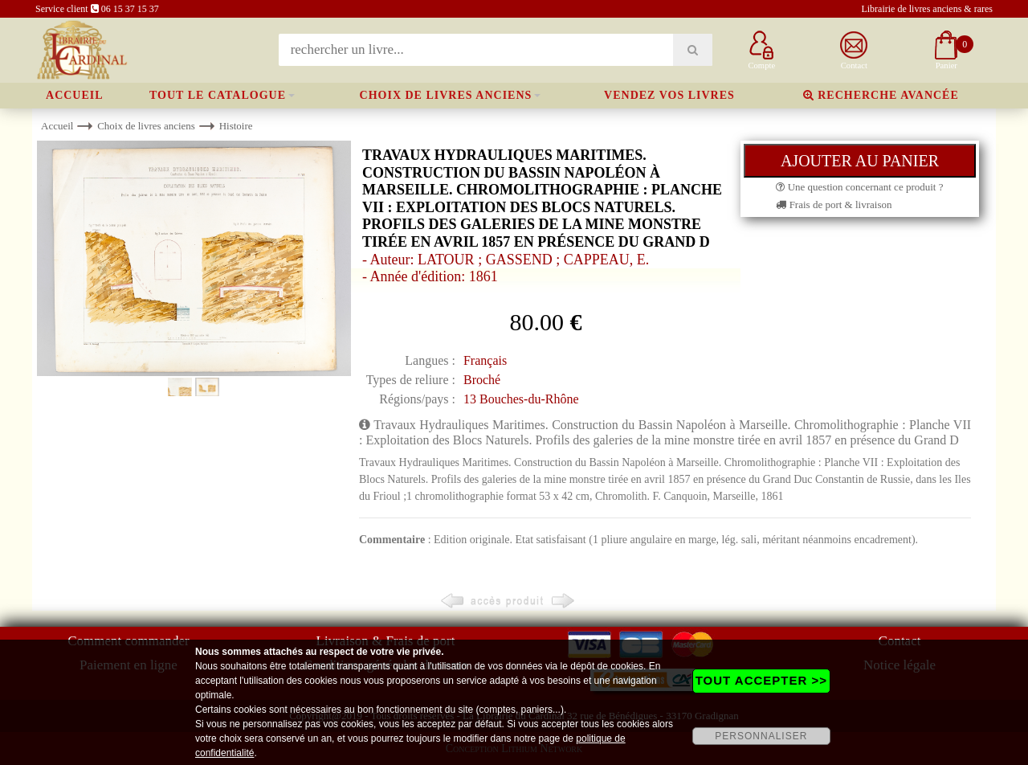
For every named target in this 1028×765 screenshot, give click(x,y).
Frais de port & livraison (833, 204)
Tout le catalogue (217, 95)
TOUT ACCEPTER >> (761, 680)
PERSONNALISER (761, 736)
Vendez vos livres (669, 95)
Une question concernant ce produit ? (859, 187)
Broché (481, 380)
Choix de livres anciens (446, 95)
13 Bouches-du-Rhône (521, 399)
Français (485, 360)
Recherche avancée (881, 95)
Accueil (75, 95)
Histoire (236, 126)
